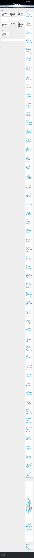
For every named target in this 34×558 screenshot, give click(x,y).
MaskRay (17, 4)
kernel (26, 507)
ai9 (27, 482)
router (28, 523)
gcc (28, 499)
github (27, 500)
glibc (29, 500)
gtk (29, 501)
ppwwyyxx (27, 548)
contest (27, 491)
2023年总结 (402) (28, 332)
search (28, 525)
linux (31, 508)
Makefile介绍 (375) (28, 339)
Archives (5, 1)
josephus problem (28, 506)
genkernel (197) (28, 431)
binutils (29, 485)
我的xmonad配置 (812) (29, 246)
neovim (29, 512)
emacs (28, 494)
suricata (30, 530)
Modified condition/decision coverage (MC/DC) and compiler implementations (21, 24)
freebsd (30, 498)
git (26, 500)
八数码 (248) (27, 405)
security (27, 526)
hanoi (26, 503)
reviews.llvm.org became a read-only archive (4, 34)
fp (28, 498)
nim (29, 513)
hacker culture (27, 502)
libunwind (27, 508)
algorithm (30, 482)
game (26, 499)
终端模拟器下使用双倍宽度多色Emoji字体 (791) (29, 254)
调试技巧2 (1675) (28, 176)
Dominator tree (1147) (29, 213)
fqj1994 (27, 547)
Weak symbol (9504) (28, 32)
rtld (29, 523)
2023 (2, 30)
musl (30, 511)
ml (29, 511)
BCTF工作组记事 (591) (29, 285)
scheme (27, 525)
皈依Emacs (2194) (28, 140)
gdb (29, 499)
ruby (30, 523)
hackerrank (30, 502)
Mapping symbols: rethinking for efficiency (4, 14)
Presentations (16, 1)
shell (31, 526)
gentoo (31, 499)
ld (29, 507)
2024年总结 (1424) (28, 192)
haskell (28, 503)
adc (26, 482)
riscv (26, 523)
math (30, 510)
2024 (2, 10)
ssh (26, 527)
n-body (28, 512)
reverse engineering (28, 522)
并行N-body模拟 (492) (29, 303)
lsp (30, 509)
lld (26, 509)
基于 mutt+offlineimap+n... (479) (28, 305)
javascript (28, 505)
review (31, 522)
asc (27, 483)
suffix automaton (30, 529)
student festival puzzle (28, 528)
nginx (28, 513)
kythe (28, 507)
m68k (26, 510)
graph (31, 500)
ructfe (26, 524)
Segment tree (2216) (28, 139)
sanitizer (30, 524)
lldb (27, 509)
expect (27, 496)
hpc (30, 503)
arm (26, 483)
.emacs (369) (27, 340)
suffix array (27, 529)
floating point (29, 497)
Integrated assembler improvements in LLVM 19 (5, 20)
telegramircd (29, 531)
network (27, 513)
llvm (29, 509)
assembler (30, 483)
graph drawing (27, 501)
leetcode (31, 507)
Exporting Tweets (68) (28, 464)
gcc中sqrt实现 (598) (28, 284)
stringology (28, 527)
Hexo (4, 555)
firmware (27, 497)
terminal (27, 532)
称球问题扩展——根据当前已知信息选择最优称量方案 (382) (29, 336)
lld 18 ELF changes (12, 23)
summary (27, 530)
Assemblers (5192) (28, 71)
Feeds (9, 1)
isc (26, 505)
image (26, 504)
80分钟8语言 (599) (28, 283)
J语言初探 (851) (28, 241)
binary (26, 485)
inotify (28, 504)
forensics (27, 498)
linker (29, 508)
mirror (28, 511)
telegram (27, 531)
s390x (28, 524)
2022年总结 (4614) (28, 79)
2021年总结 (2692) (28, 129)
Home (2, 1)
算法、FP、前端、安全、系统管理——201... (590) (29, 287)
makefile (28, 510)
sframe (30, 526)
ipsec (29, 504)
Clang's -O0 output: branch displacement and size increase (12, 14)
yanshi (27, 540)
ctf (30, 491)
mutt (26, 512)
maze (26, 511)
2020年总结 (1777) (28, 170)
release (27, 521)
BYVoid (27, 546)
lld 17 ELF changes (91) (29, 463)
